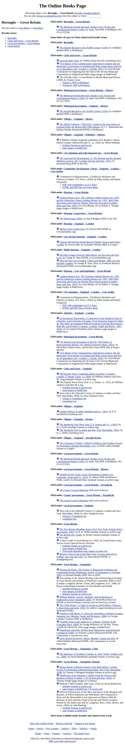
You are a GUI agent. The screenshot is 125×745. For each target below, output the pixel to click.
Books (38, 733)
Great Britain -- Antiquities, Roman (82, 662)
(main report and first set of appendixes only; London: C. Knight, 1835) (89, 66)
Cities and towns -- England (78, 368)
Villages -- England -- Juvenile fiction (82, 438)
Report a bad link (64, 723)
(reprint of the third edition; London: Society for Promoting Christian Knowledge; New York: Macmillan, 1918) (89, 670)
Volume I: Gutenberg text (74, 398)
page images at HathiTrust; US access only (82, 689)
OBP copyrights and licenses (62, 741)
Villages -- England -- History (78, 119)
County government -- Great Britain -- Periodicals (89, 495)
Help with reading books (41, 723)
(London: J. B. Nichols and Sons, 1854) (86, 676)
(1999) (71, 218)
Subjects (83, 728)
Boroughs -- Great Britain (77, 21)
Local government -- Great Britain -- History (86, 469)
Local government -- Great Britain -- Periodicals (88, 485)
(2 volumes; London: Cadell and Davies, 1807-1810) (90, 323)
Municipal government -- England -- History (86, 106)
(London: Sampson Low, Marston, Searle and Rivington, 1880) (90, 615)
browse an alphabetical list (49, 16)
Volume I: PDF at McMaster (75, 82)
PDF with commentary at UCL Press (79, 184)
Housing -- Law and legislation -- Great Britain (87, 271)
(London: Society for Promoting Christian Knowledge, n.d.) (89, 444)
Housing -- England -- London (79, 223)
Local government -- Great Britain (24, 43)
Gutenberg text (69, 401)
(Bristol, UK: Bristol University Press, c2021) (86, 343)
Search (40, 728)
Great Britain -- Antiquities (77, 564)
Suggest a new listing (85, 723)
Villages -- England (73, 406)
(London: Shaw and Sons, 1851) (88, 201)
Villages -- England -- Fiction (78, 419)
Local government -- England (78, 505)
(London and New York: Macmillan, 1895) (89, 430)
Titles (74, 728)
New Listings (52, 728)
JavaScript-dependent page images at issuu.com (84, 551)
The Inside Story (82, 733)
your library (24, 28)
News (46, 733)
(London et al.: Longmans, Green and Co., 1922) (85, 475)
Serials (93, 728)
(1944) (71, 535)
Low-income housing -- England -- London (85, 236)
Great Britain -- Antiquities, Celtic (81, 649)
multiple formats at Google (75, 588)
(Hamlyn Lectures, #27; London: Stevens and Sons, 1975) (89, 159)
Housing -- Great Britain (76, 192)
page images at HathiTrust (74, 148)
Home (31, 728)
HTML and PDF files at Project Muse (80, 187)
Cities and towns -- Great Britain (23, 40)
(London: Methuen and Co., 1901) (84, 411)
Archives (67, 733)
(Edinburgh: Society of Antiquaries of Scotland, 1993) (89, 572)
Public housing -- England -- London (82, 249)
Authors (65, 728)
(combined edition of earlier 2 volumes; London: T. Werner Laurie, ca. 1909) (86, 375)
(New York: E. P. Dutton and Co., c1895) (88, 424)
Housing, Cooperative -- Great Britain (83, 213)
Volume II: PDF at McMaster (76, 85)
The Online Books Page (62, 5)
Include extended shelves (87, 13)
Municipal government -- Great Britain (83, 336)
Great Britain (14, 46)
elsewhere (38, 28)
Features (56, 733)
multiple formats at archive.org (77, 145)
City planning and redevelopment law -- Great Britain (91, 153)
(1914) (84, 47)
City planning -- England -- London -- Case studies (89, 292)
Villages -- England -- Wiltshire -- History (84, 134)
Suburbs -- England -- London (79, 313)
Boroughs (12, 38)
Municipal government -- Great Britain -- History (88, 90)
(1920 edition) (88, 125)
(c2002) (85, 598)
